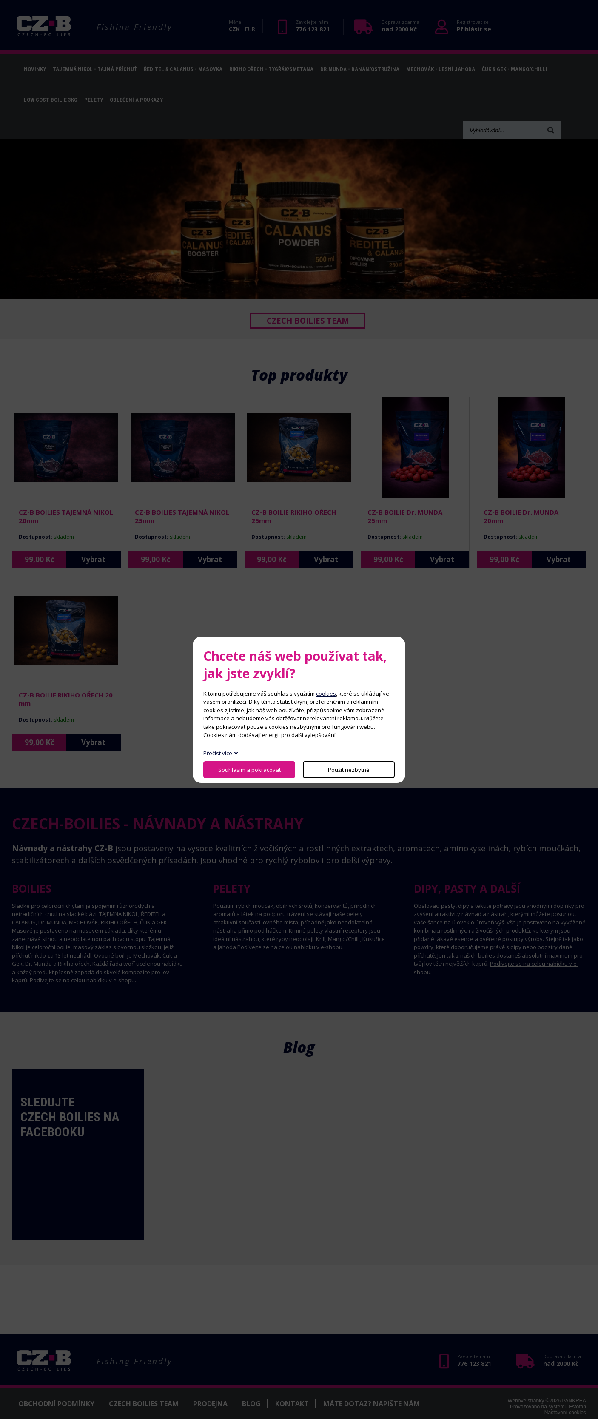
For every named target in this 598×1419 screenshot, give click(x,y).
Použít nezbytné (349, 769)
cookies (326, 693)
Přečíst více (217, 753)
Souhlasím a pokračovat (249, 769)
